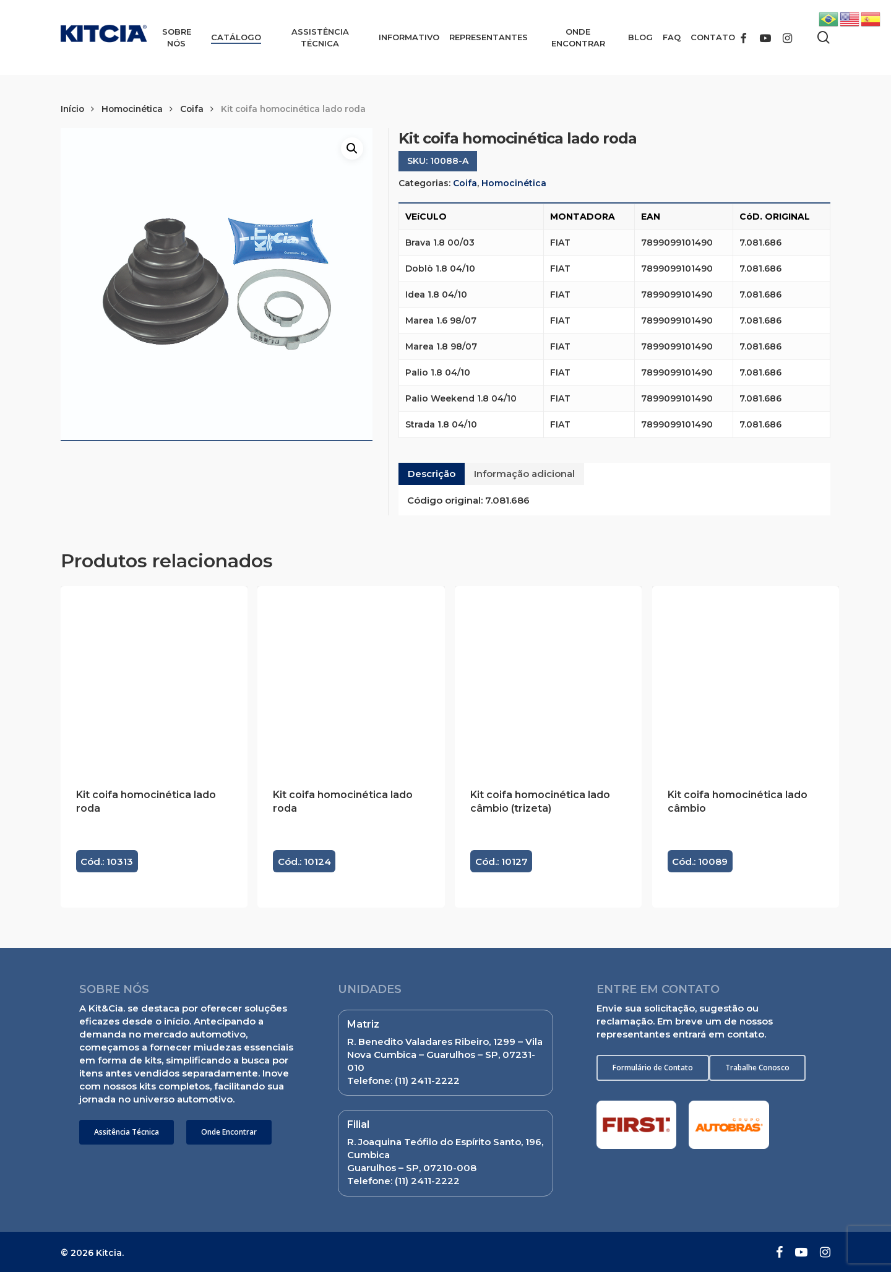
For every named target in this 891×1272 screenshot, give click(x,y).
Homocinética (132, 109)
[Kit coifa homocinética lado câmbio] (745, 679)
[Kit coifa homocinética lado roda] (154, 679)
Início (72, 109)
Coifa (192, 109)
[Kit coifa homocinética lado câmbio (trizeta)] (548, 679)
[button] (126, 1132)
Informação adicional (524, 473)
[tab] (431, 474)
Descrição (431, 473)
